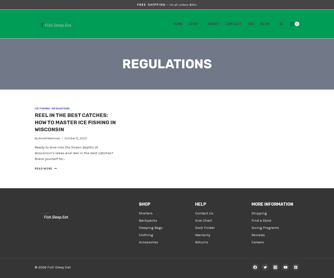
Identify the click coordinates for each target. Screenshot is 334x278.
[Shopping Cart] (293, 24)
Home (178, 24)
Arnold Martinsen (49, 138)
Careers (258, 242)
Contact (234, 24)
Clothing (146, 235)
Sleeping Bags (151, 227)
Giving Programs (265, 227)
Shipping (259, 213)
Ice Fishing (42, 108)
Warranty (202, 235)
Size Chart (203, 220)
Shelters (146, 213)
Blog (265, 24)
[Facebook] (255, 267)
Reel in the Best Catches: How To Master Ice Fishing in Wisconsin (75, 122)
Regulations (61, 108)
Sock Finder (205, 227)
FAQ (251, 24)
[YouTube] (285, 267)
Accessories (148, 242)
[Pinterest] (295, 267)
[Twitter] (265, 267)
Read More (46, 168)
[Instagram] (275, 267)
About (213, 24)
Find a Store (261, 220)
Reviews (258, 235)
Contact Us (204, 213)
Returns (201, 242)
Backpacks (148, 220)
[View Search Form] (281, 24)
